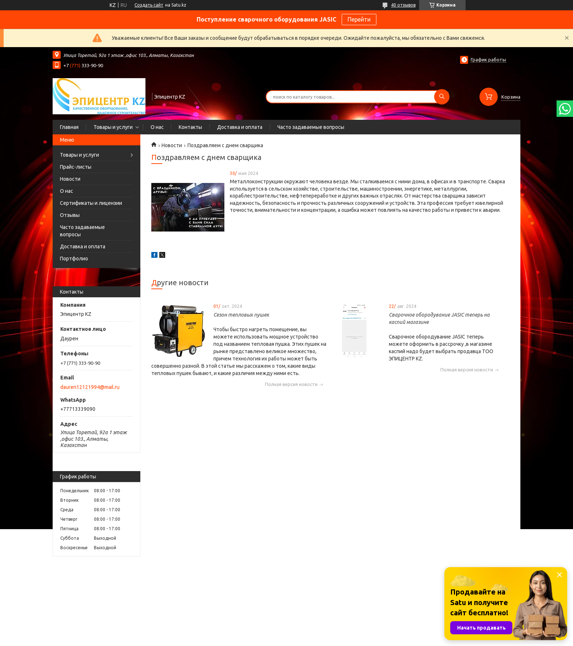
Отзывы (70, 215)
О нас (157, 127)
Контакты (190, 127)
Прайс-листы (75, 167)
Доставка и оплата (239, 127)
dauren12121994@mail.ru (89, 387)
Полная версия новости (291, 384)
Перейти (359, 19)
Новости (70, 179)
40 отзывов (403, 5)
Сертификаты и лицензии (91, 203)
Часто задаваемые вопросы (310, 127)
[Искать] (441, 96)
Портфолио (74, 258)
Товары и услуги (113, 127)
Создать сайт (148, 5)
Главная (69, 127)
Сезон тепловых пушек (241, 315)
